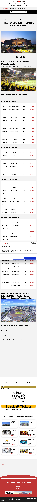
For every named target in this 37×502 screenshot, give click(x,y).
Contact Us (29, 482)
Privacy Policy (10, 498)
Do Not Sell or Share (16, 499)
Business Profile (4, 499)
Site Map (10, 499)
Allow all (30, 258)
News (23, 482)
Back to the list (4, 464)
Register (26, 3)
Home (10, 3)
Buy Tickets (32, 106)
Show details (32, 255)
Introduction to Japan (15, 482)
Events (20, 3)
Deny (18, 258)
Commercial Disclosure (18, 498)
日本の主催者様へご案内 (18, 486)
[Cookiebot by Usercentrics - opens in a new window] (31, 243)
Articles (15, 3)
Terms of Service (4, 498)
